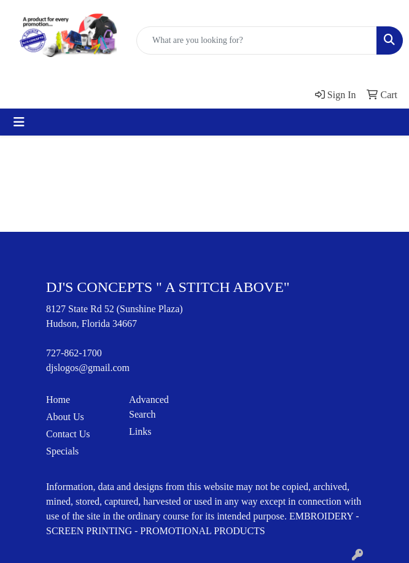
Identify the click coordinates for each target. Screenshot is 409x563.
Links (140, 431)
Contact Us (68, 434)
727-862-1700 (74, 353)
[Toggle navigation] (19, 122)
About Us (65, 417)
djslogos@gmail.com (88, 367)
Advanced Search (149, 406)
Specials (62, 451)
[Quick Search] (256, 40)
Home (58, 399)
